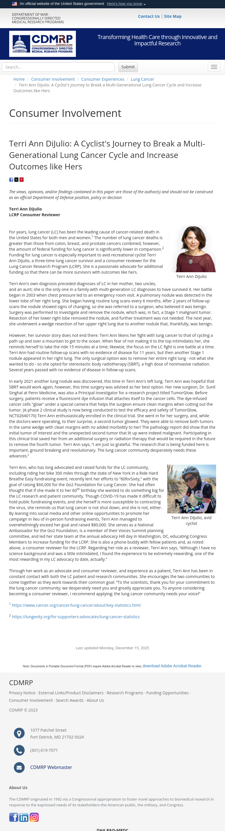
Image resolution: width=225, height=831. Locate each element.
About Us (95, 700)
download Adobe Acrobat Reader (172, 666)
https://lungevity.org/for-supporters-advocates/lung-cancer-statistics (76, 616)
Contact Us (149, 16)
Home (19, 79)
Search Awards (69, 700)
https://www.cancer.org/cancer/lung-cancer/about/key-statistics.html (76, 605)
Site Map (172, 16)
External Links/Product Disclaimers (71, 692)
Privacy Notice (22, 692)
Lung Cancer (142, 79)
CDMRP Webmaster (51, 767)
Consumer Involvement (53, 79)
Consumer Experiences (102, 79)
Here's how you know (124, 3)
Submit (128, 66)
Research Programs (125, 692)
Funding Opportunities (167, 692)
